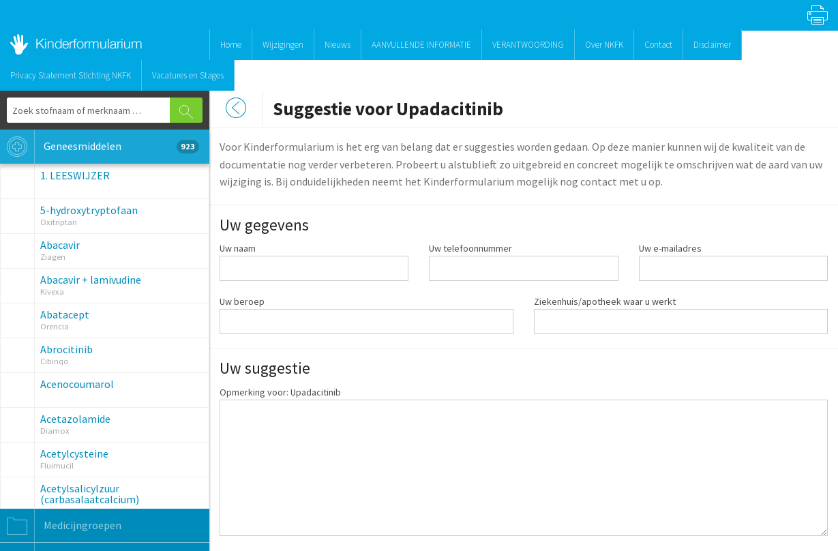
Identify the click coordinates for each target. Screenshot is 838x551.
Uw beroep (242, 301)
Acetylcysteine (74, 453)
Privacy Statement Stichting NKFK (70, 75)
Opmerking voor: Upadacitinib (280, 392)
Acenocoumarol (77, 384)
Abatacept (64, 314)
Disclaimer (712, 44)
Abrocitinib (66, 349)
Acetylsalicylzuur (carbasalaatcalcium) (89, 493)
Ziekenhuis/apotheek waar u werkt (605, 301)
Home (230, 44)
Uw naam (238, 248)
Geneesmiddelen (99, 147)
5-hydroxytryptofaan (89, 210)
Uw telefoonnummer (470, 248)
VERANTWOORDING (528, 44)
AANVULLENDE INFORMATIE (421, 44)
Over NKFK (604, 44)
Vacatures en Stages (188, 75)
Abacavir (60, 245)
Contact (658, 44)
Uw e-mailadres (670, 248)
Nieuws (337, 44)
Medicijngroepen (60, 526)
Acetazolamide (75, 419)
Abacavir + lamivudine (90, 279)
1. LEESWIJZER (75, 175)
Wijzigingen (283, 44)
